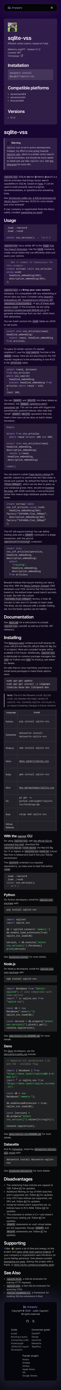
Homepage (15, 55)
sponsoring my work (14, 1261)
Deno (10, 1050)
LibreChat (36, 1340)
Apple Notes (28, 1369)
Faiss (40, 183)
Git (23, 1372)
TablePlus (36, 1346)
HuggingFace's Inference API (37, 300)
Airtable (26, 1362)
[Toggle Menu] (51, 7)
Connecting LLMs (19, 1340)
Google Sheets (29, 1375)
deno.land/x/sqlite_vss (15, 1054)
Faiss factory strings (39, 474)
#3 (25, 1201)
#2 (38, 1194)
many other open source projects (34, 1251)
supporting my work (31, 212)
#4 (43, 1208)
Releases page (16, 642)
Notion (25, 1359)
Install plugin (17, 1343)
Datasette (17, 1149)
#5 (40, 1217)
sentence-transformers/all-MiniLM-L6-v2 (25, 310)
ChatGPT (36, 1333)
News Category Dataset (36, 585)
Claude (35, 1336)
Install (14, 1333)
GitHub (25, 1366)
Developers (16, 1349)
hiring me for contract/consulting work (34, 1264)
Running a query (19, 1336)
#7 (42, 1231)
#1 (20, 1188)
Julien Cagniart (40, 1310)
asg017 (21, 49)
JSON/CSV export (20, 1346)
